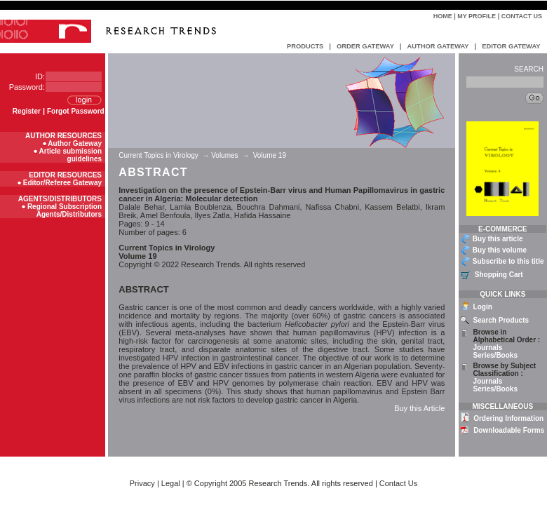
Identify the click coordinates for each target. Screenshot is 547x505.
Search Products (501, 320)
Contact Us (521, 16)
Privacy (142, 483)
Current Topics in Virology (159, 155)
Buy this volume (500, 250)
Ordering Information (508, 418)
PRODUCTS (305, 46)
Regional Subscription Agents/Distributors (64, 210)
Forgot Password (75, 111)
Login (482, 307)
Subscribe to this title (508, 261)
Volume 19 (269, 155)
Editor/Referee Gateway (62, 183)
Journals (488, 347)
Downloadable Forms (508, 430)
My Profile (476, 16)
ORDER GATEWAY (365, 46)
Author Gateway (75, 143)
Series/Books (495, 355)
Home (442, 16)
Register (27, 111)
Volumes (224, 155)
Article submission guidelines (70, 155)
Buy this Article (419, 408)
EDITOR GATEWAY (511, 46)
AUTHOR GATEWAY (437, 46)
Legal (170, 483)
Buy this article (498, 239)
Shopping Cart (499, 274)
